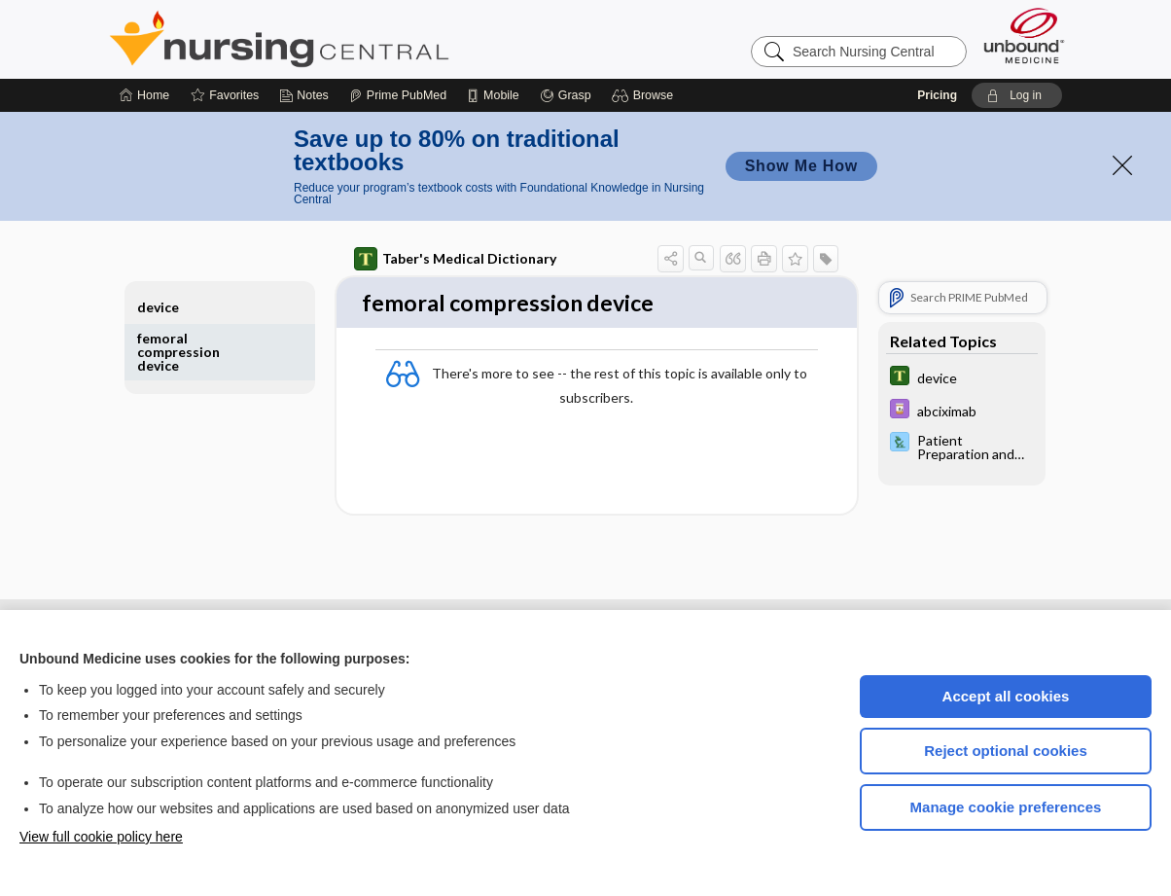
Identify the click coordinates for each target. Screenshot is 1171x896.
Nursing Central (352, 39)
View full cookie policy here (101, 836)
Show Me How (801, 166)
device (158, 307)
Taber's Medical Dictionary (455, 258)
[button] (645, 95)
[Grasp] (565, 95)
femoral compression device (178, 352)
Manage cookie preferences (1006, 807)
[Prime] (397, 95)
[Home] (144, 95)
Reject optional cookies (1005, 750)
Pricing (937, 95)
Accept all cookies (1006, 696)
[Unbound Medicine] (1024, 35)
